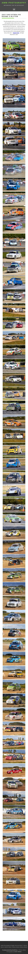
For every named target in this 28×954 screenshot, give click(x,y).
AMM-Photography (14, 3)
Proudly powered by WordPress (9, 950)
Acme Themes (18, 951)
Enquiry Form (16, 33)
